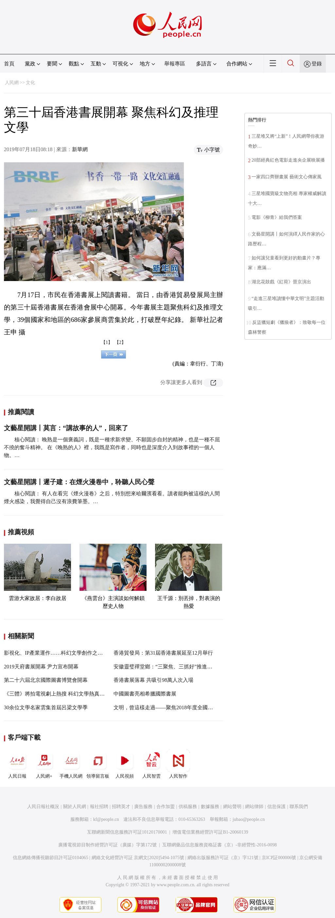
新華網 (80, 149)
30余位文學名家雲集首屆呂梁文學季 (46, 707)
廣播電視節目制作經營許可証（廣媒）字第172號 (107, 844)
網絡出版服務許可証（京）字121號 (222, 857)
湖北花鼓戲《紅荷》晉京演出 (281, 281)
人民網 (12, 82)
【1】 (107, 342)
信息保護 (276, 806)
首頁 (9, 63)
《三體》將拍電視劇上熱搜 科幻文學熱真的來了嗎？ (65, 694)
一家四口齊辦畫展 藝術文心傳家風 (287, 176)
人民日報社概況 (43, 806)
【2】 (120, 342)
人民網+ (44, 764)
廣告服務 (143, 806)
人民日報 (17, 764)
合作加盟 (165, 806)
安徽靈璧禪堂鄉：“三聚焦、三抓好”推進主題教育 (171, 666)
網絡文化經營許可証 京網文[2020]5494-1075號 (138, 857)
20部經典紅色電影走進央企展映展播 (288, 160)
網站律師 (254, 806)
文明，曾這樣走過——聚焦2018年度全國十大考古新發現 (179, 707)
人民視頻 (124, 764)
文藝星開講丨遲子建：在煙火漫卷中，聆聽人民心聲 (79, 481)
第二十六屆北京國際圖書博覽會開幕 (46, 680)
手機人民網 (71, 764)
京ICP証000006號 (279, 857)
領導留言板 (97, 764)
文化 (30, 82)
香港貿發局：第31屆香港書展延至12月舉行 (163, 653)
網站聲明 (232, 806)
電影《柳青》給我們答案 (277, 217)
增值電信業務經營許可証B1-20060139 (210, 832)
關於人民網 (74, 806)
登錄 (316, 63)
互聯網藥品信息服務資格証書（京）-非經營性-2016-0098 (219, 844)
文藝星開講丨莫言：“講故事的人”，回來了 (66, 428)
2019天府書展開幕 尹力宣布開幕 (41, 666)
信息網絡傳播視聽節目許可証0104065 (50, 857)
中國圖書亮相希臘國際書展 (145, 694)
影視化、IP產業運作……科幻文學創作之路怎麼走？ (64, 653)
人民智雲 (151, 764)
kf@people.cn (106, 819)
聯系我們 (299, 806)
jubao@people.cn (249, 819)
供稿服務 (188, 806)
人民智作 (178, 764)
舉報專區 (174, 63)
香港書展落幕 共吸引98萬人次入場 (153, 680)
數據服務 (210, 806)
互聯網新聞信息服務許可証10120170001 (127, 832)
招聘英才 (121, 806)
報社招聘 (99, 806)
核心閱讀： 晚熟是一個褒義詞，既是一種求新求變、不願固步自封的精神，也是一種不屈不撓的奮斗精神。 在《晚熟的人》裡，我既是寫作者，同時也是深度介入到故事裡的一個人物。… (112, 447)
